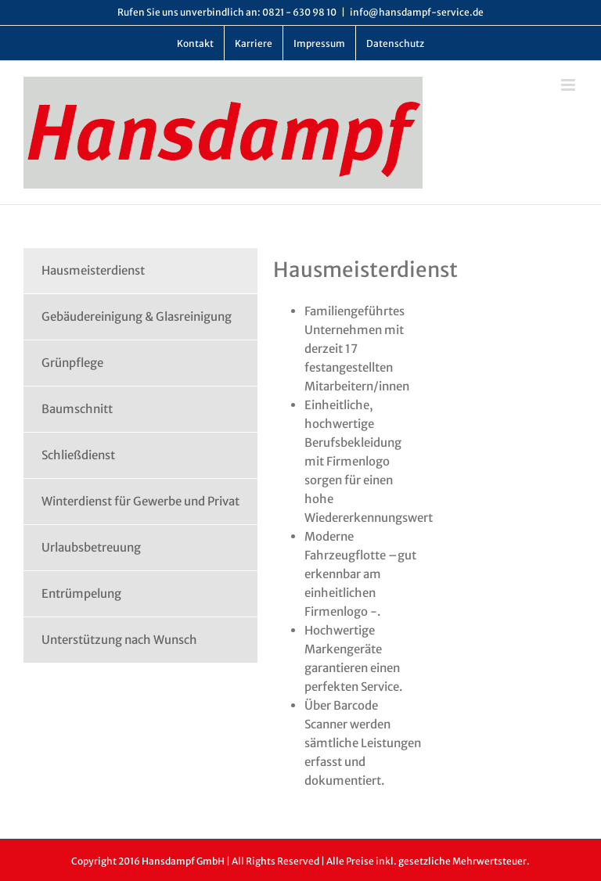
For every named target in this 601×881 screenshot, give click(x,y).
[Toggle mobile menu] (569, 85)
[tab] (140, 270)
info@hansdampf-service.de (417, 12)
